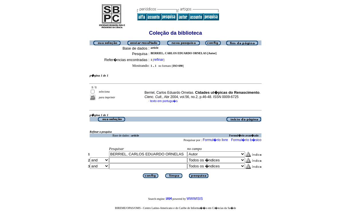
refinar (158, 60)
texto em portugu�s (164, 101)
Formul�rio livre (215, 140)
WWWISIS (195, 199)
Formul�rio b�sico (246, 140)
